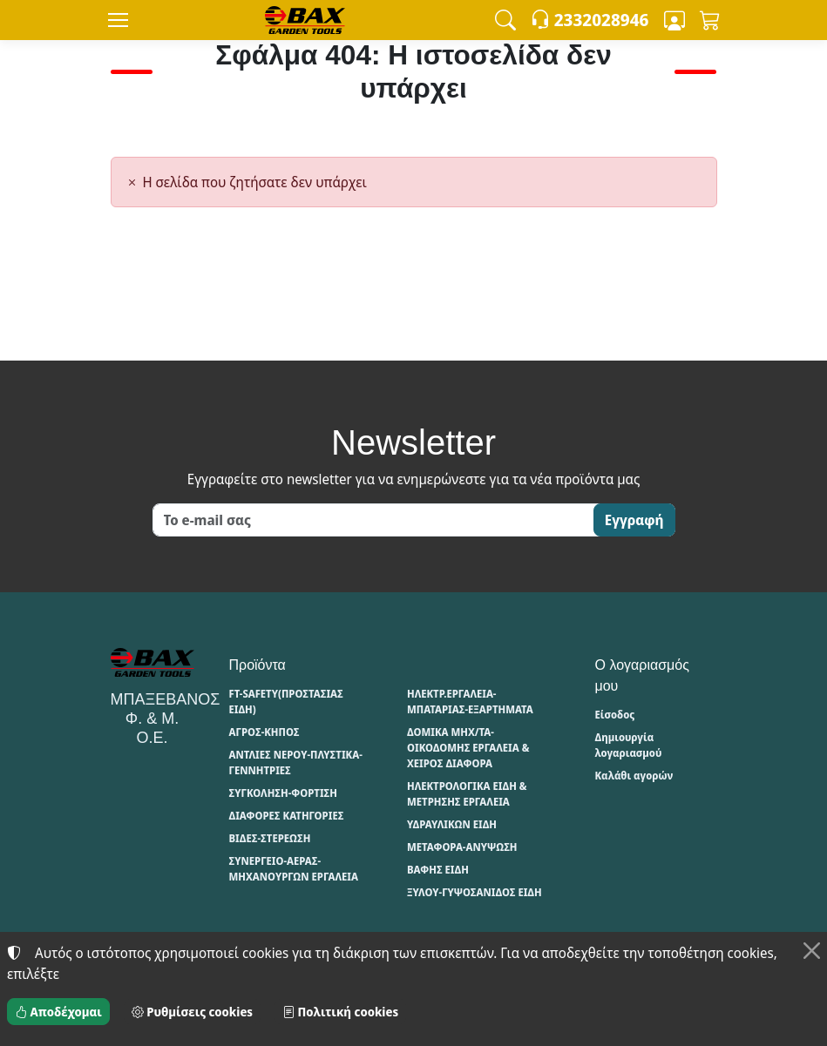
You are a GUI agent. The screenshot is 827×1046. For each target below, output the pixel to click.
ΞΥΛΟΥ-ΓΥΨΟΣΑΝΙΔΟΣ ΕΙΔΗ (474, 892)
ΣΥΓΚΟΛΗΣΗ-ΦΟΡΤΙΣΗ (283, 793)
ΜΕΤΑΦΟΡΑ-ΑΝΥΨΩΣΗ (462, 847)
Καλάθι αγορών (634, 775)
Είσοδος (615, 714)
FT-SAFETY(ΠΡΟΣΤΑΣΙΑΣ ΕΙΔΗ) (286, 701)
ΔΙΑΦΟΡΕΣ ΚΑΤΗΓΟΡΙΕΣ (286, 815)
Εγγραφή (634, 520)
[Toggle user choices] (674, 20)
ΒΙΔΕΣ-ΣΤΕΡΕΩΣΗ (270, 838)
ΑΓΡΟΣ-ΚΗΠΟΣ (264, 732)
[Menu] (118, 20)
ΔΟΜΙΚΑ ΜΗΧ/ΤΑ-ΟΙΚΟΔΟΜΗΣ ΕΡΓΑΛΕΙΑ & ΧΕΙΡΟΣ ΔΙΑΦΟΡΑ (468, 748)
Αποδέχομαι (58, 1011)
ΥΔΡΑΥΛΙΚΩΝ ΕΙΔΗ (452, 824)
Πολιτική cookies (340, 1011)
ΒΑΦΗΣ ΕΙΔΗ (438, 869)
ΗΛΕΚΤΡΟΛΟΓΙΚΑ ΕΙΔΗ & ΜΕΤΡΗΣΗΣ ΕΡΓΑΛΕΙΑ (466, 794)
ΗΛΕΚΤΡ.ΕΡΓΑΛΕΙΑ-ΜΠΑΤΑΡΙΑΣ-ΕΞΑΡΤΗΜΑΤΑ (470, 701)
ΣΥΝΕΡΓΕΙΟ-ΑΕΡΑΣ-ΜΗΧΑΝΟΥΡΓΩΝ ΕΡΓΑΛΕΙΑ (293, 869)
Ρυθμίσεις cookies (192, 1011)
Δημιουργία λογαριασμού (628, 745)
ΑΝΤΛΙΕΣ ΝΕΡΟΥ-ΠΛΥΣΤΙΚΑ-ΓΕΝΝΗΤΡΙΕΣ (296, 762)
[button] (505, 20)
